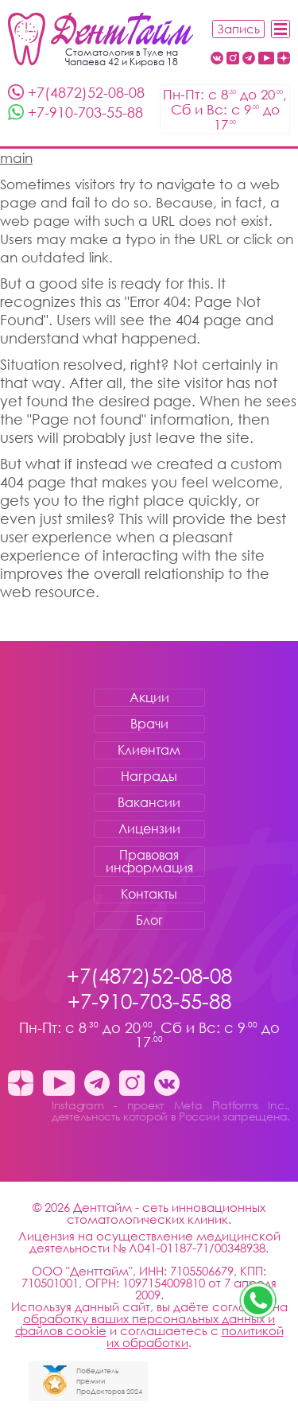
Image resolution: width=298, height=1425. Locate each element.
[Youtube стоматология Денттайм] (266, 59)
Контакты (149, 894)
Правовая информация (149, 861)
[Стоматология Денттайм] (100, 39)
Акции (149, 697)
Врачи (149, 724)
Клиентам (149, 750)
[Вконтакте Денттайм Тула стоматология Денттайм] (217, 59)
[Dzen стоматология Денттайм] (283, 59)
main (16, 157)
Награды (149, 776)
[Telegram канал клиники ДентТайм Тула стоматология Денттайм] (248, 59)
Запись (238, 28)
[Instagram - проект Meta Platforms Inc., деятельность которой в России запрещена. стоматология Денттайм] (232, 59)
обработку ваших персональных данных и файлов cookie (145, 1324)
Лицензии (149, 829)
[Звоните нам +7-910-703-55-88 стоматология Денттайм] (258, 1300)
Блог (149, 920)
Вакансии (149, 802)
